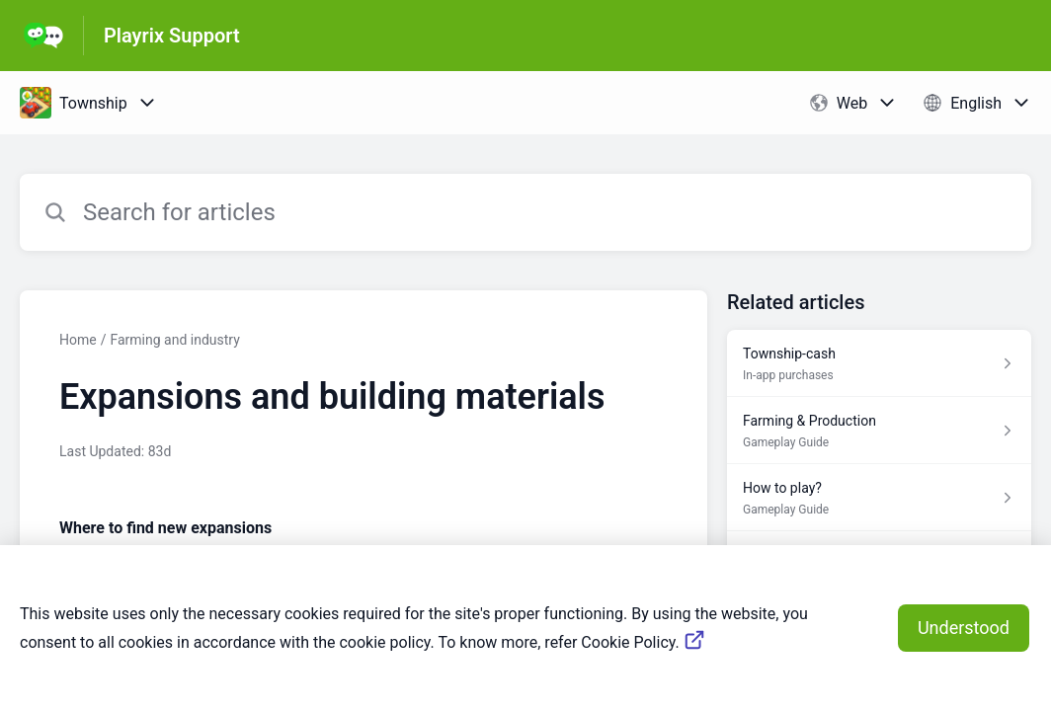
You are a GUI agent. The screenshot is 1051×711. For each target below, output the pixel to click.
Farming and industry (174, 340)
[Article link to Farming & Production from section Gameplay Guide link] (879, 430)
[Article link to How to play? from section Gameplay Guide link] (879, 497)
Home (78, 340)
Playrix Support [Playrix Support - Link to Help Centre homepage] (172, 35)
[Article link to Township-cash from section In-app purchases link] (879, 363)
